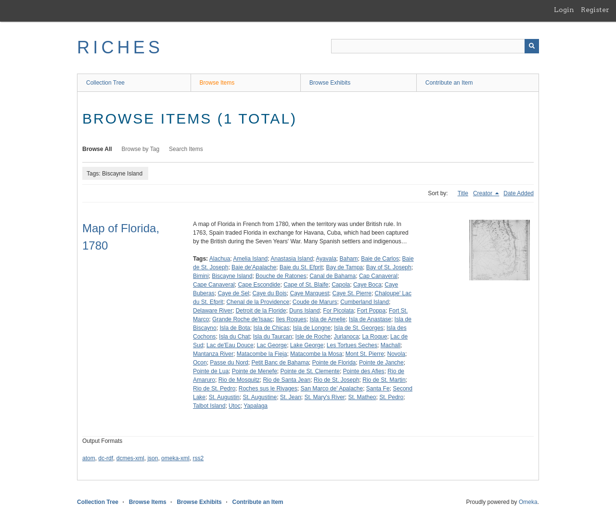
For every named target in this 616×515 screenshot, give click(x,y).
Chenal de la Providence (257, 302)
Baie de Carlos (380, 258)
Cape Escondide (259, 284)
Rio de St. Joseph (336, 380)
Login (564, 9)
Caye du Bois (269, 293)
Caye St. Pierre (352, 293)
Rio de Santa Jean (286, 380)
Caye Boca (367, 284)
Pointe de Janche (381, 362)
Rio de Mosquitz (239, 380)
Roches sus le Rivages (268, 388)
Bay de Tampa (344, 267)
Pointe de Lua (211, 371)
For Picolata (338, 310)
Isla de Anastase (370, 319)
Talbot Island (209, 405)
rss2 (198, 458)
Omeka (528, 502)
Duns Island (304, 310)
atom (88, 458)
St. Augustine (260, 397)
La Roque (374, 336)
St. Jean (290, 397)
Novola (396, 354)
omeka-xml (175, 458)
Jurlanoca (346, 336)
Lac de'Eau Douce (230, 345)
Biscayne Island (232, 276)
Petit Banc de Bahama (279, 362)
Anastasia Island (291, 258)
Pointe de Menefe (254, 371)
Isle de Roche (313, 336)
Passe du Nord (229, 362)
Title (463, 193)
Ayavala (326, 258)
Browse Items (217, 82)
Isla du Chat (234, 336)
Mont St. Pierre (365, 354)
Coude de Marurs (315, 302)
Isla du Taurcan (272, 336)
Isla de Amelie (327, 319)
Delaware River (212, 310)
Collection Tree (105, 82)
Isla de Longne (312, 328)
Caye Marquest (309, 293)
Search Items (186, 149)
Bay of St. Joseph (388, 267)
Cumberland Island (364, 302)
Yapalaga (256, 405)
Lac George (272, 345)
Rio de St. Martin (383, 380)
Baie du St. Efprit (301, 267)
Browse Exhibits (329, 82)
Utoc (235, 405)
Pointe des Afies (364, 371)
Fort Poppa (371, 310)
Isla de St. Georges (359, 328)
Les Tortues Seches (352, 345)
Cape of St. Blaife (305, 284)
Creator (483, 193)
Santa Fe (378, 388)
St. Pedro (391, 397)
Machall (390, 345)
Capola (341, 284)
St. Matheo (362, 397)
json (152, 458)
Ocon (200, 362)
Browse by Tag (141, 149)
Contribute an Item (449, 82)
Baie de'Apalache (253, 267)
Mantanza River (213, 354)
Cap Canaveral (378, 276)
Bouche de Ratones (281, 276)
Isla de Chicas (271, 328)
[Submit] (532, 46)
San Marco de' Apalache (331, 388)
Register (595, 9)
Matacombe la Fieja (262, 354)
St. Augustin (224, 397)
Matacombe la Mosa (316, 354)
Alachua (219, 258)
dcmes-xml (130, 458)
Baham (348, 258)
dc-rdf (105, 458)
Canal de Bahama (332, 276)
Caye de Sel (233, 293)
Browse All (97, 149)
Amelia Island (250, 258)
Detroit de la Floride (261, 310)
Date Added (518, 193)
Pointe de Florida (334, 362)
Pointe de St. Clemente (309, 371)
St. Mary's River (325, 397)
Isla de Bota (234, 328)
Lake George (306, 345)
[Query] (435, 46)
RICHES (120, 47)
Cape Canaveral (214, 284)
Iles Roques (291, 319)
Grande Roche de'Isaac (242, 319)
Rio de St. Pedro (214, 388)
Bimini (201, 276)
